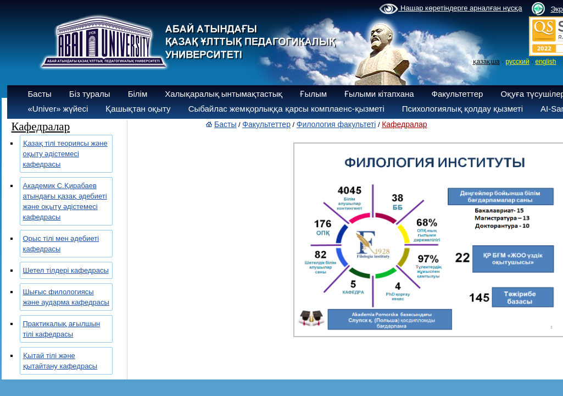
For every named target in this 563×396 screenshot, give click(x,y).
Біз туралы (89, 93)
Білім (138, 93)
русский (517, 61)
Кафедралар (404, 124)
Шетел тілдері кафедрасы (66, 270)
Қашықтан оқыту (137, 108)
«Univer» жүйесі (58, 108)
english (545, 61)
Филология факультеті (336, 124)
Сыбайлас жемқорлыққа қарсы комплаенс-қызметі (286, 108)
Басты (40, 93)
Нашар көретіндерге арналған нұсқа (450, 8)
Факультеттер (457, 93)
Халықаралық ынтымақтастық (223, 93)
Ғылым (313, 93)
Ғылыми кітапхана (379, 93)
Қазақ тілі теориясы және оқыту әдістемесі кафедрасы (65, 153)
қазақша (486, 61)
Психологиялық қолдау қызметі (462, 108)
